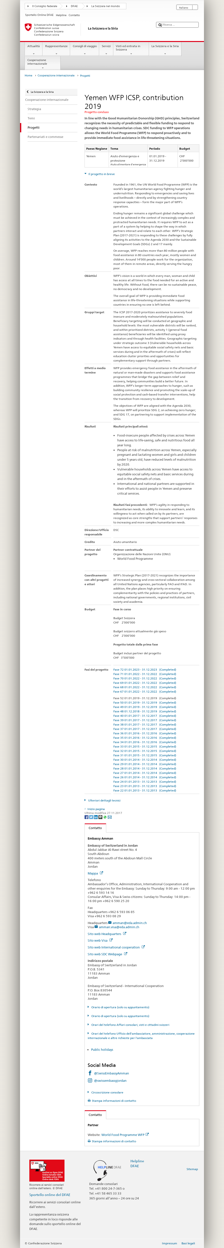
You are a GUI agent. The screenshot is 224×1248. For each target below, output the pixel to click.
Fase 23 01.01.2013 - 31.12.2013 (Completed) (144, 786)
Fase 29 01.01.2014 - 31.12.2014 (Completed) (144, 764)
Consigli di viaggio (84, 50)
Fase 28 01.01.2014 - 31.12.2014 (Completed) (144, 768)
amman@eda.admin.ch (130, 923)
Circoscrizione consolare (107, 1092)
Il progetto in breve (101, 174)
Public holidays (102, 1049)
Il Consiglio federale (44, 6)
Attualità (33, 50)
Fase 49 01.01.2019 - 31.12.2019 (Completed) (144, 706)
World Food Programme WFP (125, 1135)
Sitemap (192, 1169)
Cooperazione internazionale (42, 64)
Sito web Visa (100, 940)
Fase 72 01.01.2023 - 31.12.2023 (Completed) (144, 669)
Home (28, 75)
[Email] (110, 817)
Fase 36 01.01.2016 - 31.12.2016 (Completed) (144, 733)
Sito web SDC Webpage (107, 954)
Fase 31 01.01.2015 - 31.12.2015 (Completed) (144, 755)
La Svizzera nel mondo (105, 6)
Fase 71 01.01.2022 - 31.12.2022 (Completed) (144, 674)
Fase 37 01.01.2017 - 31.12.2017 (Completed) (144, 728)
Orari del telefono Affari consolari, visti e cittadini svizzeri (130, 1025)
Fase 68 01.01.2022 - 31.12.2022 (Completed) (144, 687)
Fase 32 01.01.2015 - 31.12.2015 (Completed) (144, 750)
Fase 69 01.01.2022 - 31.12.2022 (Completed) (144, 682)
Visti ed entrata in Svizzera (131, 50)
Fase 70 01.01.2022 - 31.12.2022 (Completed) (144, 678)
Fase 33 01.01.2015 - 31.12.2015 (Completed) (144, 746)
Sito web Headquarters (107, 934)
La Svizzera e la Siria (165, 50)
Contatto (93, 828)
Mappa (95, 873)
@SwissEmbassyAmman (111, 1073)
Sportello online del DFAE (49, 1195)
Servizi (106, 50)
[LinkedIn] (96, 817)
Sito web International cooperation (116, 947)
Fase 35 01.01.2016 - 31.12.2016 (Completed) (144, 737)
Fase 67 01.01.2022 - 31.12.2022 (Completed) (144, 691)
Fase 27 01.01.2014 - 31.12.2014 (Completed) (144, 772)
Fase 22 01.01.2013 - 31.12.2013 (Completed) (144, 790)
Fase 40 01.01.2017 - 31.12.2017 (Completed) (144, 715)
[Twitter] (91, 817)
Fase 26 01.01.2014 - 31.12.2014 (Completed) (144, 777)
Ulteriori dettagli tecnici (103, 800)
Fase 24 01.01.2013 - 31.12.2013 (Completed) (144, 781)
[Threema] (100, 817)
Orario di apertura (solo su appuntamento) (120, 1007)
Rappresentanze (56, 50)
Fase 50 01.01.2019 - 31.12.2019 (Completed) (144, 702)
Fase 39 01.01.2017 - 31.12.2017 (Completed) (144, 720)
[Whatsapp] (105, 817)
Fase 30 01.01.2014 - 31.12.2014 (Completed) (144, 759)
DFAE (74, 6)
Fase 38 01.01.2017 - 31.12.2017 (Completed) (144, 724)
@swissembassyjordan (110, 1080)
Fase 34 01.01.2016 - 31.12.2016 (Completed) (144, 742)
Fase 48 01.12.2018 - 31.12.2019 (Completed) (144, 711)
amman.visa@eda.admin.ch (119, 927)
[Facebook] (87, 817)
